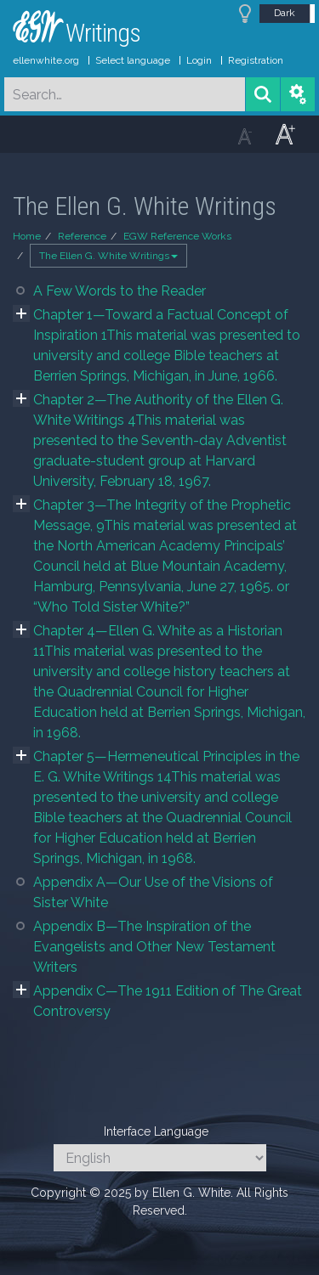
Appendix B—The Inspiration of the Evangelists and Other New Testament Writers (154, 946)
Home (27, 236)
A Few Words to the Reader (119, 291)
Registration (255, 60)
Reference (82, 236)
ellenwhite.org (46, 60)
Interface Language (156, 1131)
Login (199, 60)
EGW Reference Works (177, 236)
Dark (284, 13)
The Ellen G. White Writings (108, 256)
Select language (132, 60)
